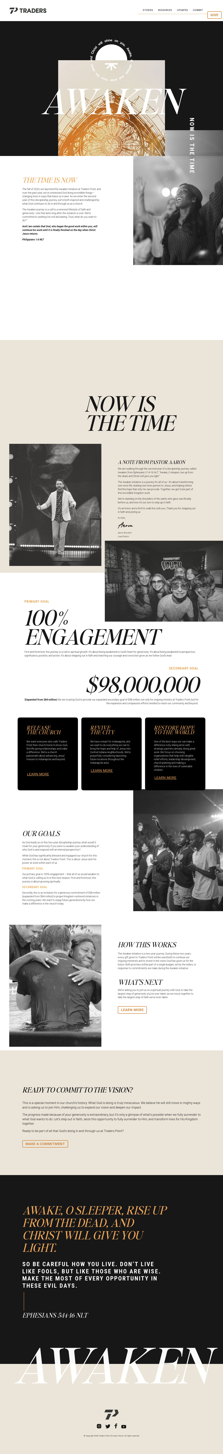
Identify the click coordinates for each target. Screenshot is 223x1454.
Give (214, 15)
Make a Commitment (45, 1144)
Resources (165, 10)
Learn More (38, 774)
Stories (148, 10)
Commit (198, 10)
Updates (182, 10)
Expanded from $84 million (41, 699)
